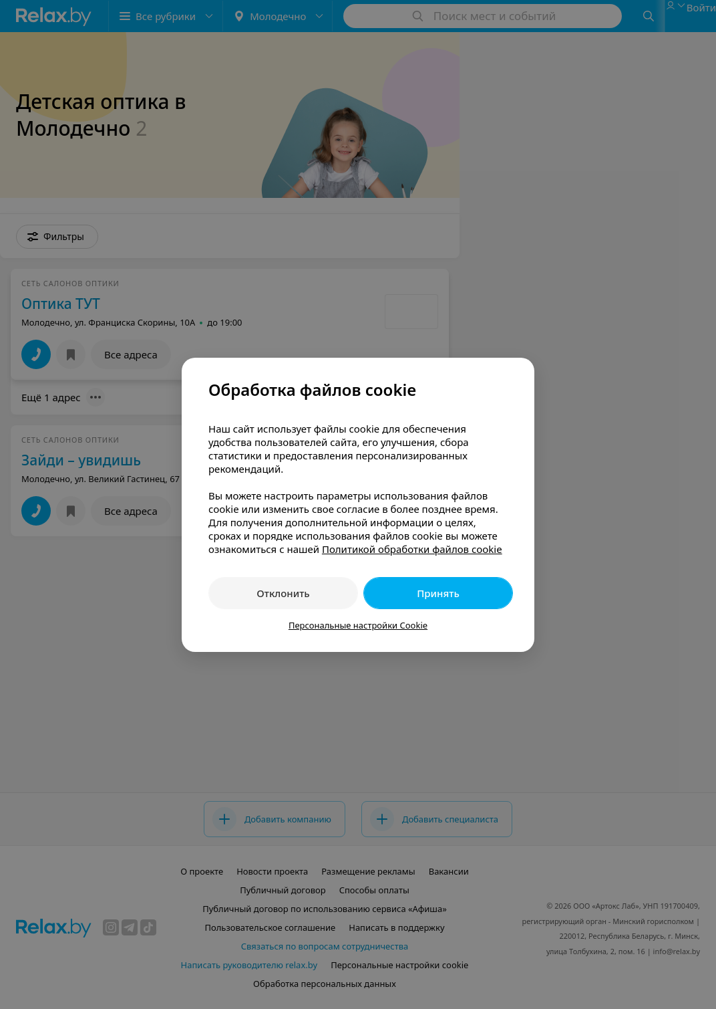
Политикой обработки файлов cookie (412, 549)
